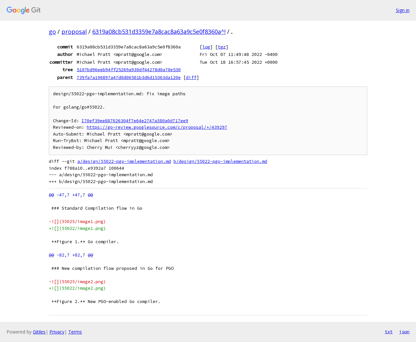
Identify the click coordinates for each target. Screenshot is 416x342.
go (52, 31)
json (404, 332)
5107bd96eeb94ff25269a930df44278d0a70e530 (129, 69)
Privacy (56, 332)
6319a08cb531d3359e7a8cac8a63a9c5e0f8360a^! (159, 31)
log (206, 47)
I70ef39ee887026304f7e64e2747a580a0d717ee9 (135, 121)
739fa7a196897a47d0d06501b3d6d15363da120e (129, 77)
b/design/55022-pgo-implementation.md (220, 161)
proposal (74, 31)
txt (389, 332)
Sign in (403, 10)
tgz (222, 47)
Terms (75, 332)
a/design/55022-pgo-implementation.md (124, 161)
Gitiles (39, 332)
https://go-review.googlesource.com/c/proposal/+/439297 (157, 127)
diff (191, 77)
